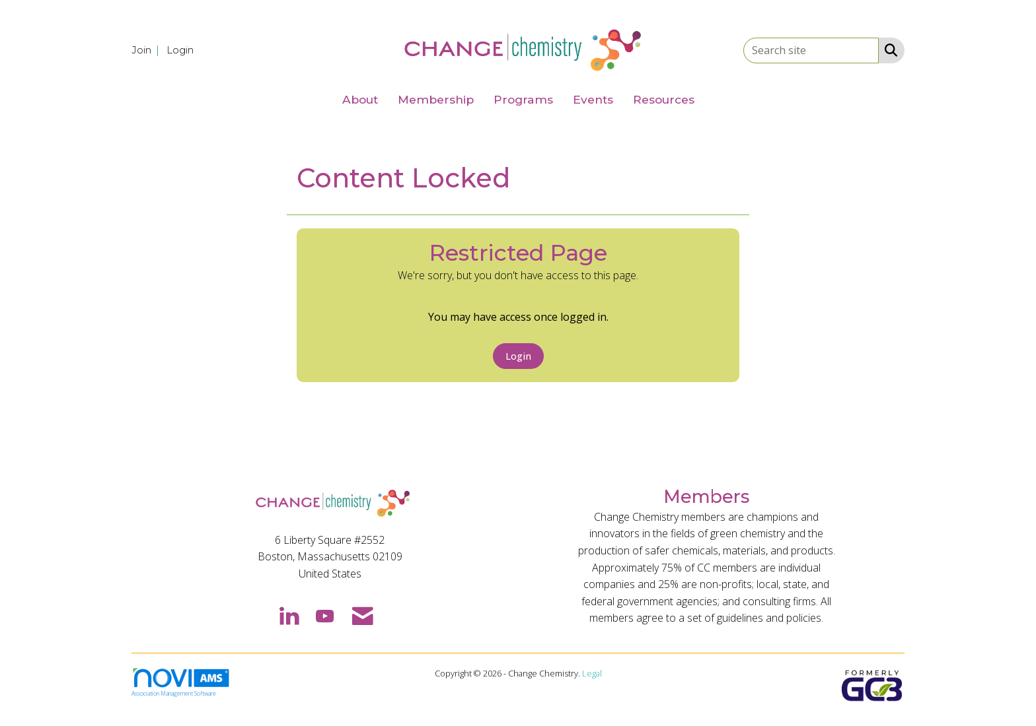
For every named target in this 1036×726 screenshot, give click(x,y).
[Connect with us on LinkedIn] (288, 615)
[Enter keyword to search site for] (811, 50)
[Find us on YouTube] (325, 615)
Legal (592, 673)
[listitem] (147, 49)
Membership (436, 99)
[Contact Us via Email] (362, 615)
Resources (663, 99)
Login (518, 356)
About (360, 99)
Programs (523, 99)
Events (593, 99)
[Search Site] (888, 49)
